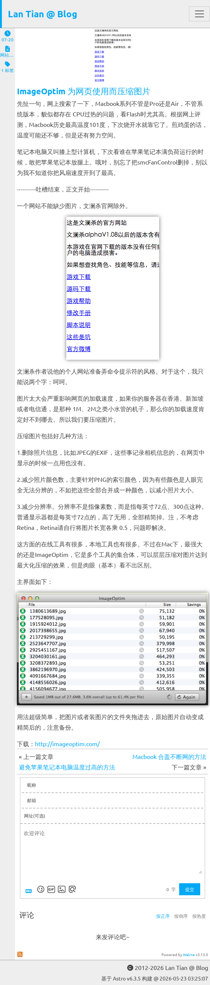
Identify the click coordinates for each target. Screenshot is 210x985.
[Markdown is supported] (30, 889)
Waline (189, 954)
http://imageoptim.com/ (67, 743)
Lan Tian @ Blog (42, 14)
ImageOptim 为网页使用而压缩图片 (84, 91)
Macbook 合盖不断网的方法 (169, 756)
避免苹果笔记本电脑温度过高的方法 (67, 767)
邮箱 (31, 800)
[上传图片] (61, 889)
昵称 (31, 785)
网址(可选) (34, 816)
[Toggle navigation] (199, 13)
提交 (189, 889)
